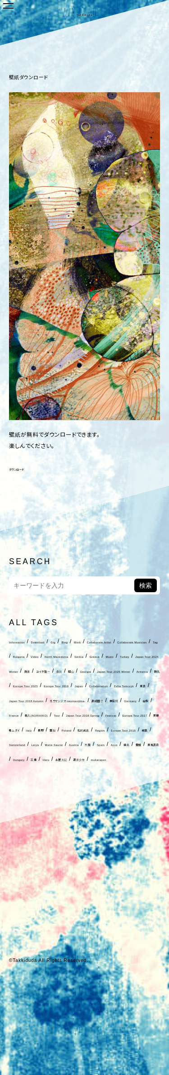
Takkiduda (84, 13)
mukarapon (66, 861)
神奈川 (105, 759)
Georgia (107, 700)
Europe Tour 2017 (105, 788)
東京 (46, 744)
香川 (67, 700)
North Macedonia (86, 671)
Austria (84, 832)
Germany (134, 759)
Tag (138, 656)
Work (125, 641)
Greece (19, 685)
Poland (96, 803)
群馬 (86, 715)
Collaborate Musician (97, 656)
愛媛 (32, 847)
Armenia (62, 715)
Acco (148, 832)
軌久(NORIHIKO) (71, 773)
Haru (129, 847)
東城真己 (56, 847)
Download (62, 641)
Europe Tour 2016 (61, 818)
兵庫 (15, 700)
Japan (75, 729)
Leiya (17, 832)
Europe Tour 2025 (124, 715)
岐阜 (99, 818)
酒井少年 (32, 861)
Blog (105, 641)
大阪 (107, 832)
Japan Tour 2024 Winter (119, 685)
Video (47, 671)
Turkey (69, 685)
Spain (127, 832)
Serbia (127, 671)
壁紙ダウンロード (49, 75)
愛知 (73, 803)
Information (25, 641)
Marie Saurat (49, 832)
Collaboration (110, 729)
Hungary (86, 847)
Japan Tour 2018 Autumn (94, 744)
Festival (61, 788)
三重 (110, 847)
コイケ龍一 (41, 700)
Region (19, 818)
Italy (37, 803)
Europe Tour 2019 (35, 729)
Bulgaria (21, 671)
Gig (88, 641)
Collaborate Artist (34, 656)
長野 (56, 803)
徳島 (15, 847)
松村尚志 (123, 803)
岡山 (84, 700)
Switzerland (128, 818)
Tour (107, 773)
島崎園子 (79, 759)
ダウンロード (25, 469)
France (31, 773)
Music (44, 685)
